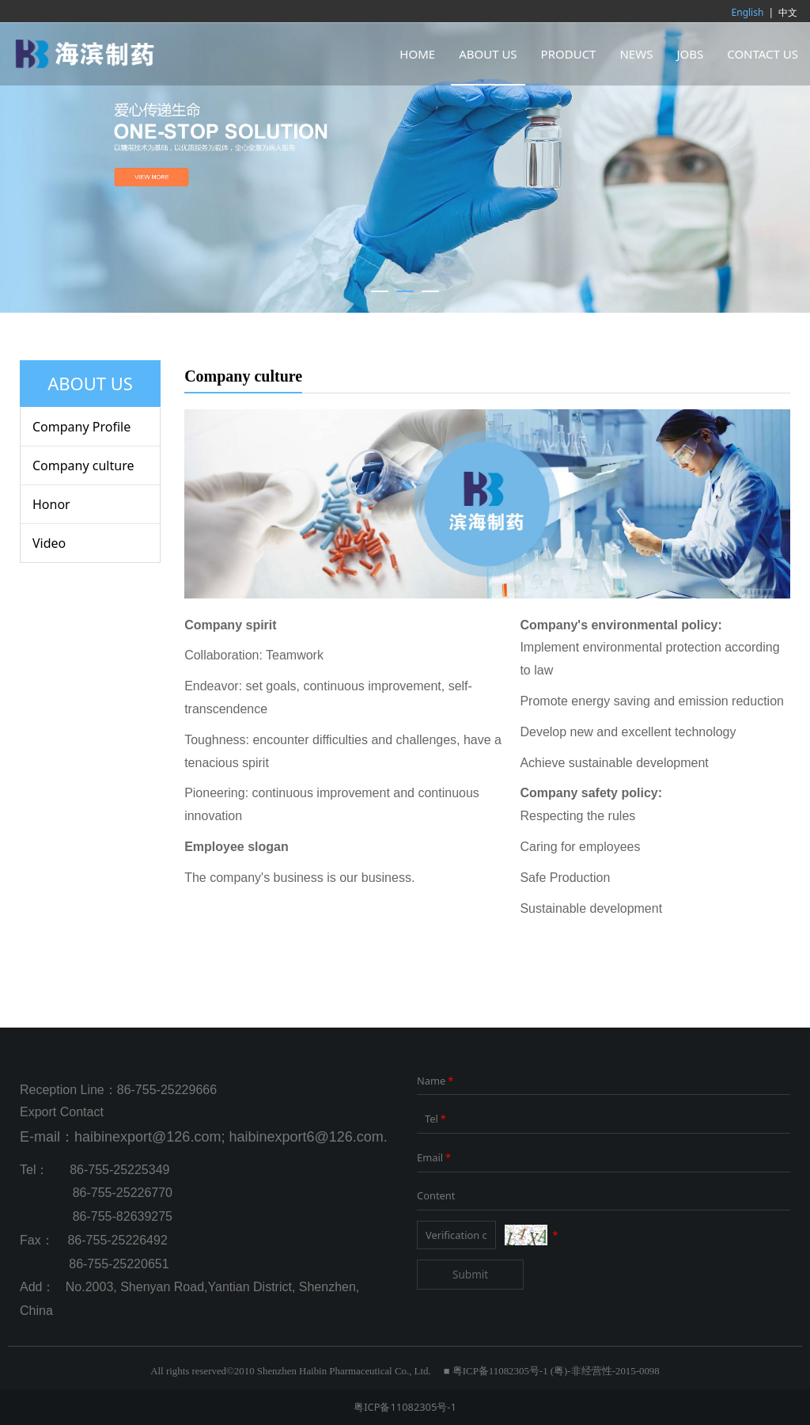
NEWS (636, 54)
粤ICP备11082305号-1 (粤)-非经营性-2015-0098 (556, 1371)
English (748, 12)
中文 (787, 12)
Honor (51, 504)
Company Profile (81, 426)
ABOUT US (488, 54)
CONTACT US (762, 54)
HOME (417, 54)
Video (49, 543)
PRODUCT (568, 54)
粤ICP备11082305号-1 (405, 1407)
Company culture (83, 465)
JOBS (689, 54)
